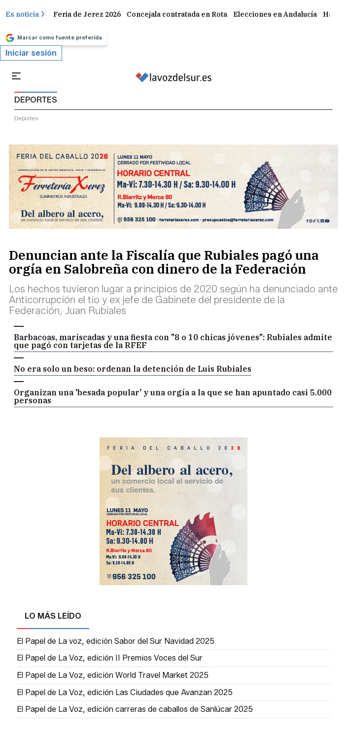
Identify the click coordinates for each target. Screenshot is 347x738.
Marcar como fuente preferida (53, 38)
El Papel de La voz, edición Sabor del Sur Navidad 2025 (115, 641)
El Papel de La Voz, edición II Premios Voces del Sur (110, 658)
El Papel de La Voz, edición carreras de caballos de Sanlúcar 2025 (135, 709)
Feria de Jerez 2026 (87, 14)
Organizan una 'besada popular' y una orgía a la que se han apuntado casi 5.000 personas (173, 396)
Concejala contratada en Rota (177, 14)
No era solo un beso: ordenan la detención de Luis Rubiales (132, 369)
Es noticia (25, 14)
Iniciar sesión (31, 53)
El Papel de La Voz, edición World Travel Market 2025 (112, 675)
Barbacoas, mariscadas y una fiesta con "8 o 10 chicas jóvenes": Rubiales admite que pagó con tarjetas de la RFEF (173, 341)
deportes (26, 118)
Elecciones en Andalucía (275, 14)
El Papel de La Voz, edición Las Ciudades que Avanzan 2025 (125, 692)
